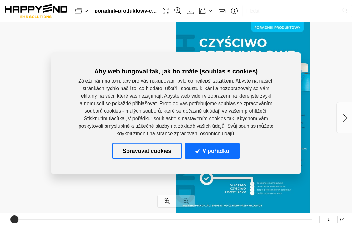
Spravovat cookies (147, 151)
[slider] (14, 219)
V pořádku (212, 151)
